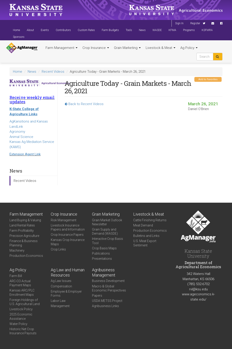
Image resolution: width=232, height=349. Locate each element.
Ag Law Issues (61, 281)
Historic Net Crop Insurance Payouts (23, 331)
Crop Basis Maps (104, 248)
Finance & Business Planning (24, 243)
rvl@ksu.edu (198, 289)
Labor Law (58, 301)
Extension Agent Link (25, 154)
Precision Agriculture (24, 236)
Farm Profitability (22, 230)
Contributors (63, 30)
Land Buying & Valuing (25, 220)
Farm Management (61, 48)
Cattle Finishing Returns (150, 220)
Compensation (61, 286)
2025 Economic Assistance (21, 316)
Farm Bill (16, 276)
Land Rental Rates (22, 225)
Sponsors (18, 37)
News (142, 30)
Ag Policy (189, 48)
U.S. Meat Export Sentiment (144, 243)
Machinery (17, 250)
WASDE (157, 30)
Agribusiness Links (105, 306)
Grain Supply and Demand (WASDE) (105, 231)
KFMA (172, 30)
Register (195, 23)
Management (60, 306)
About (30, 30)
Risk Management (63, 220)
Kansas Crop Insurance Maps (68, 242)
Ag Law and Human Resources (68, 272)
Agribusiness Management (103, 272)
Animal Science (21, 137)
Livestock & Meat (160, 48)
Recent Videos (53, 72)
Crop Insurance (95, 48)
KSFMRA (207, 30)
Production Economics (26, 256)
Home (16, 30)
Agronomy (17, 132)
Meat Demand (143, 225)
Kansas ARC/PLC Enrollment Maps (22, 292)
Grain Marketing (127, 48)
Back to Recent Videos (84, 104)
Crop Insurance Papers (67, 234)
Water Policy (18, 324)
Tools (129, 30)
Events (45, 30)
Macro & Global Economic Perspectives (109, 288)
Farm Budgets (110, 30)
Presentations (102, 258)
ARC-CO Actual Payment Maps (20, 283)
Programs (189, 30)
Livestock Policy (21, 309)
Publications (101, 253)
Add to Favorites (208, 79)
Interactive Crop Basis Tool (107, 241)
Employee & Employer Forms (66, 293)
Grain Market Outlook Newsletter (107, 222)
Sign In (179, 23)
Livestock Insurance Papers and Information (68, 227)
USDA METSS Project (107, 301)
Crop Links (58, 249)
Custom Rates (86, 30)
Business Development (108, 281)
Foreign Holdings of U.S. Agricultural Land (25, 302)
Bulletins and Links (146, 236)
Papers (97, 295)
